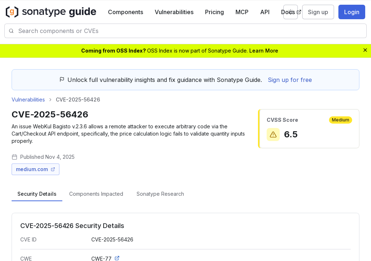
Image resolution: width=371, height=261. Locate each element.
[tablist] (185, 194)
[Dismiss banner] (365, 50)
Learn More (263, 50)
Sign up (318, 12)
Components (125, 12)
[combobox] (192, 31)
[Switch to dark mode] (290, 12)
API (265, 12)
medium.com (35, 169)
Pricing (214, 12)
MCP (242, 12)
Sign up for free (290, 79)
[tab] (37, 194)
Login (351, 12)
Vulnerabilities (174, 12)
